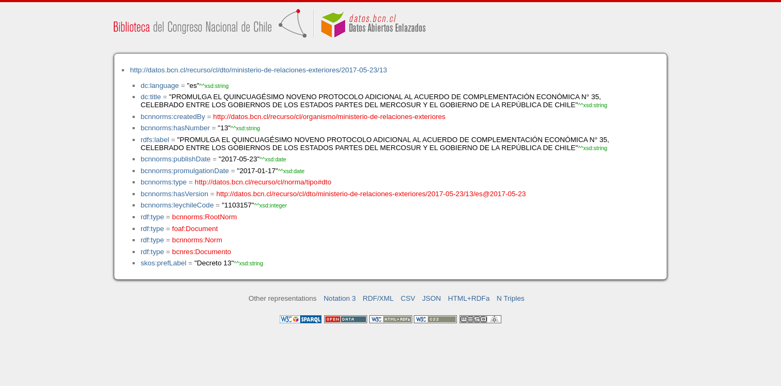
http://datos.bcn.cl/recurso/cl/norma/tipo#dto (263, 182)
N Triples (510, 298)
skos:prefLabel (163, 263)
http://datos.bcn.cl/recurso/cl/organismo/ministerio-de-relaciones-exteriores (329, 117)
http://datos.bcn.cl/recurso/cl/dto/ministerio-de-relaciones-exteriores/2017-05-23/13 (258, 70)
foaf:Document (195, 229)
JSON (431, 298)
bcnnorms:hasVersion (174, 194)
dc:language (160, 85)
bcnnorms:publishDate (175, 159)
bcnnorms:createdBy (173, 117)
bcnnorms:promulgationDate (185, 171)
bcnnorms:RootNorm (204, 217)
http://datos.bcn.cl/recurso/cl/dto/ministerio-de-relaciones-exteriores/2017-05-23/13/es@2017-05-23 (371, 194)
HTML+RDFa (469, 298)
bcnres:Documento (201, 252)
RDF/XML (378, 298)
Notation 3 (340, 298)
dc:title (151, 97)
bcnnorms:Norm (197, 240)
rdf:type (152, 217)
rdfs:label (155, 140)
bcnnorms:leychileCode (177, 205)
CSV (407, 298)
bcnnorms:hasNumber (175, 128)
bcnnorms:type (164, 182)
